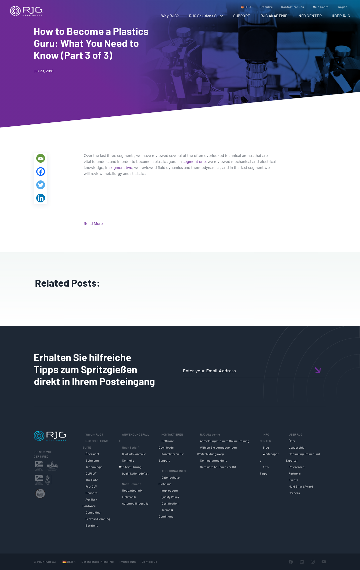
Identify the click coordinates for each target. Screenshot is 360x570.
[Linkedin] (40, 198)
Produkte (266, 6)
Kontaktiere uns (292, 6)
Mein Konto (321, 6)
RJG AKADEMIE (274, 15)
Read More (93, 223)
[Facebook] (40, 171)
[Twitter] (40, 184)
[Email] (40, 158)
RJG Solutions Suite (206, 15)
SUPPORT (241, 15)
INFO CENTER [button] (310, 15)
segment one (194, 161)
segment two (121, 167)
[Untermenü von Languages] (75, 562)
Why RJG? (170, 15)
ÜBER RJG (341, 15)
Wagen (343, 6)
